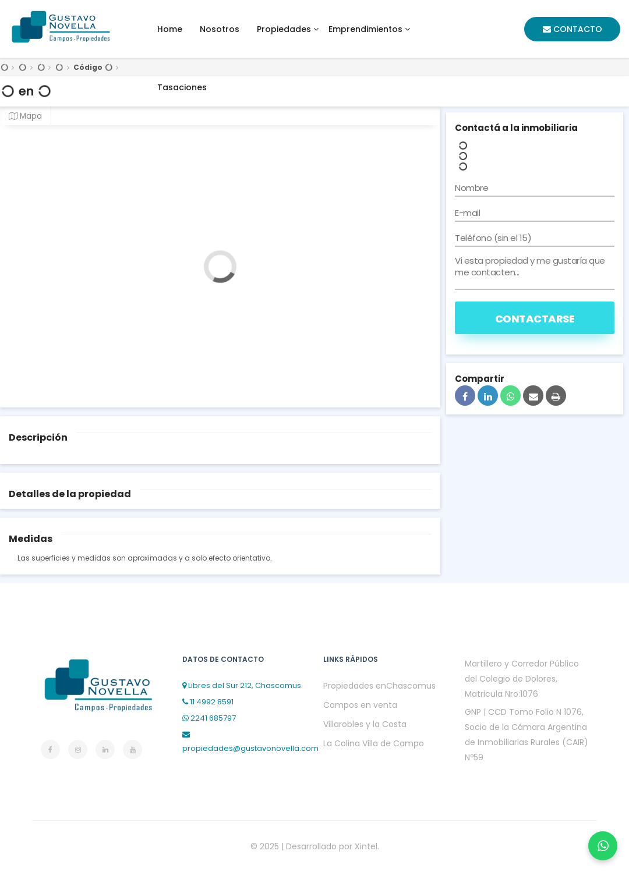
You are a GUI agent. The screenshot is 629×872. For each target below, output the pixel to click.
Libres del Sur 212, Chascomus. (242, 685)
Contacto (572, 29)
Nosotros (219, 29)
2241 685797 (209, 718)
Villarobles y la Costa (365, 724)
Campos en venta (360, 705)
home (169, 29)
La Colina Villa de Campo (373, 743)
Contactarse (535, 318)
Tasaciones (182, 87)
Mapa (25, 116)
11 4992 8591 (208, 701)
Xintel (366, 846)
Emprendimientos (365, 29)
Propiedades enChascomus (379, 686)
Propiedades (284, 29)
